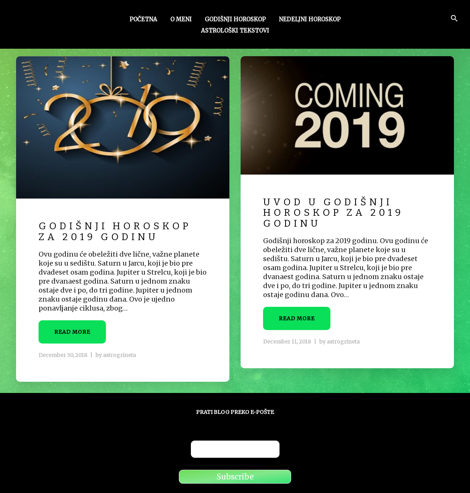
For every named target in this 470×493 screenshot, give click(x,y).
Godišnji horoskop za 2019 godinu (115, 231)
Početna (143, 20)
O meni (181, 20)
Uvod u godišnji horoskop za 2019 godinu (333, 212)
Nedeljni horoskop (310, 20)
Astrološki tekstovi (235, 31)
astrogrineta (119, 355)
